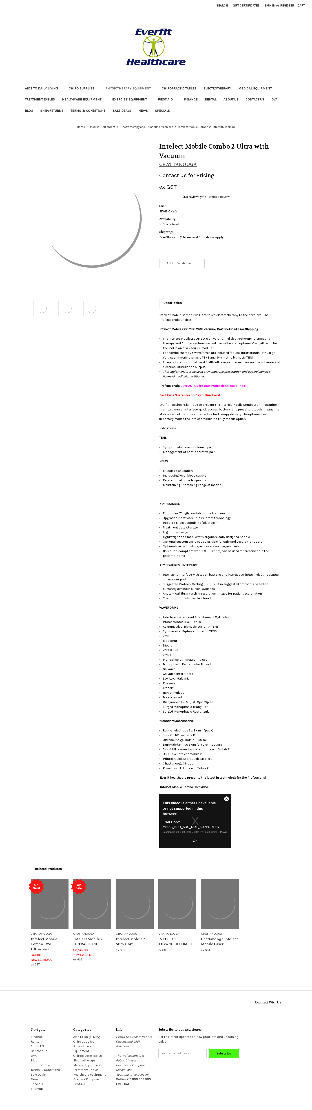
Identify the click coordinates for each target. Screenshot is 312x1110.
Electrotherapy (217, 88)
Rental (210, 99)
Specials (162, 111)
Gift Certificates (246, 5)
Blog (29, 111)
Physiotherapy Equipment (130, 88)
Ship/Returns (51, 111)
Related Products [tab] (48, 869)
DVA (274, 99)
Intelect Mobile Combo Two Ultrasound (44, 944)
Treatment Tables (40, 99)
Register (287, 5)
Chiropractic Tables (179, 88)
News (143, 111)
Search (222, 5)
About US (230, 99)
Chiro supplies (83, 88)
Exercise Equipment (131, 99)
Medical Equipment (256, 88)
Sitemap (37, 1089)
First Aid (167, 99)
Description (172, 303)
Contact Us (255, 99)
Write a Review (219, 197)
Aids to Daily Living (43, 88)
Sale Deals (122, 111)
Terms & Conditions (88, 111)
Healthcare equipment (83, 99)
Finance (191, 99)
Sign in (269, 5)
